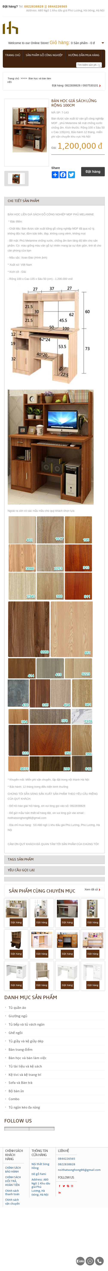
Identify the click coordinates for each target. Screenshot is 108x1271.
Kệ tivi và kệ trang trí (25, 1075)
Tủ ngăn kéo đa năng (24, 1107)
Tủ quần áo (17, 1008)
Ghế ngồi (16, 1033)
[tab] (54, 879)
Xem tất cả (91, 889)
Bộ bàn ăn (16, 1091)
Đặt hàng (93, 171)
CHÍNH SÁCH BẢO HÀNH (13, 1169)
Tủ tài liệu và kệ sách (25, 1066)
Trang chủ (13, 55)
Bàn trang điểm (20, 1049)
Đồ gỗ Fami (39, 1174)
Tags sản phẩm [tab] (20, 859)
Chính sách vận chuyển (12, 1201)
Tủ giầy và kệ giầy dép (26, 1041)
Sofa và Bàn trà (20, 1083)
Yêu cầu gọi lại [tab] (21, 870)
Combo (14, 1099)
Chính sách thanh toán (12, 1192)
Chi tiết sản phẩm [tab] (23, 201)
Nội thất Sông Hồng (40, 1166)
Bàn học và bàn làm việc (28, 1058)
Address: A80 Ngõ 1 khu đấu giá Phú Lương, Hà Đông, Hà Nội (65, 10)
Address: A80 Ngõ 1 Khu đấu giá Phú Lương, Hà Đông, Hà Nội (41, 1187)
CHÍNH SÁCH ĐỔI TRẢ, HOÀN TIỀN (13, 1181)
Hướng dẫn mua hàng (85, 55)
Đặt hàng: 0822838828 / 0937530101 (75, 85)
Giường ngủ (18, 1016)
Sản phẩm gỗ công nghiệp (45, 55)
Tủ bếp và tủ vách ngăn (26, 1024)
